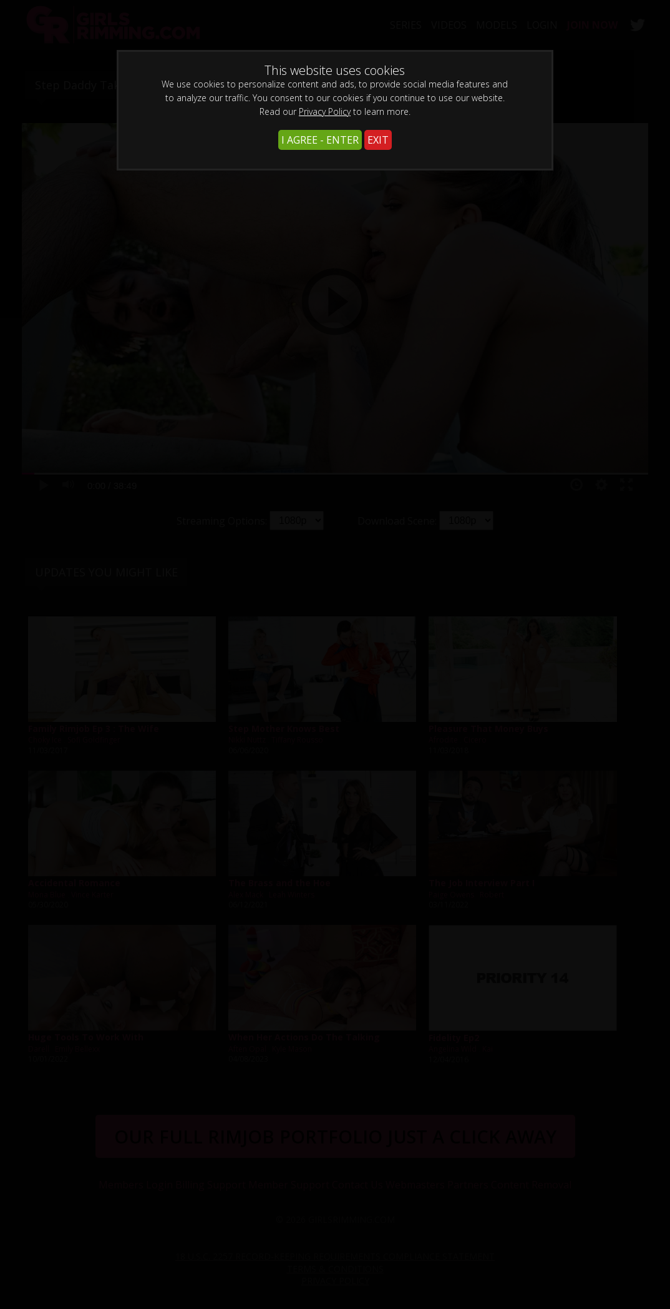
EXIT (378, 140)
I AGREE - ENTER (320, 140)
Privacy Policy (325, 111)
